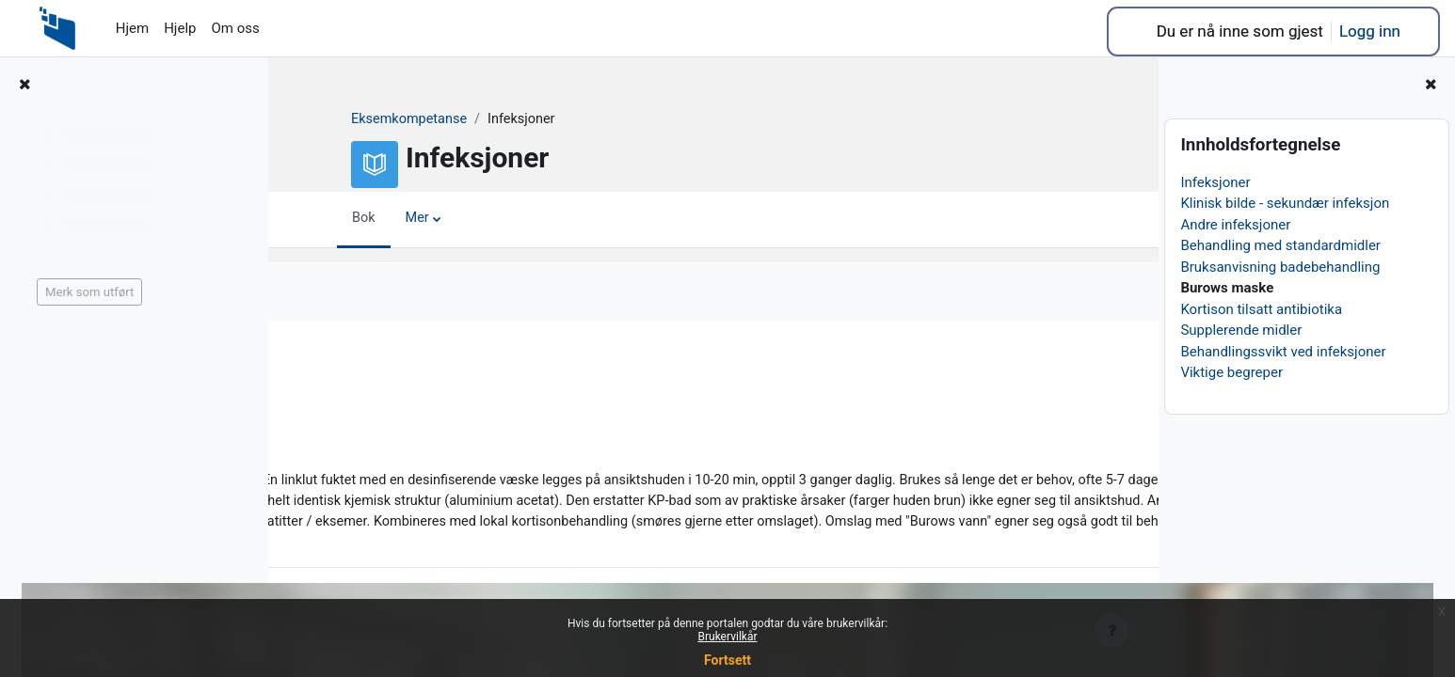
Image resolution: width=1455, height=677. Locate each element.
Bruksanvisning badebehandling (1280, 267)
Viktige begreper (1231, 372)
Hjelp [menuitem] (180, 28)
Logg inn (1369, 31)
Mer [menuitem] (404, 219)
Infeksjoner (1215, 182)
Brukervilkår (728, 636)
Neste (1091, 362)
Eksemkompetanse (397, 119)
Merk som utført (372, 293)
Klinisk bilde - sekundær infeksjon (1284, 203)
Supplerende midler (1241, 330)
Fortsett (727, 660)
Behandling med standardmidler (1280, 245)
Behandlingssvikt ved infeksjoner (1282, 351)
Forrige (339, 362)
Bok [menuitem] (350, 219)
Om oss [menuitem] (235, 28)
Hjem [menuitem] (132, 28)
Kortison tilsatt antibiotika (1261, 309)
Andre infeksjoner (1235, 224)
